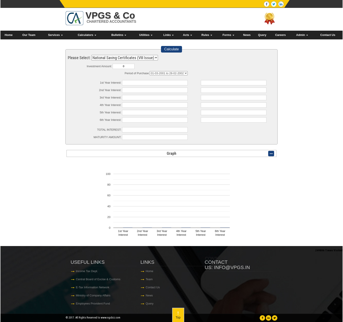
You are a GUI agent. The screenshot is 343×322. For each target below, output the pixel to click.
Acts (187, 35)
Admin (302, 35)
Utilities (145, 35)
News (247, 35)
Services (55, 35)
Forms (228, 35)
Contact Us (327, 35)
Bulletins (118, 35)
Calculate (171, 49)
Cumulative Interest (169, 73)
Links (168, 35)
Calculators (87, 35)
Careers (280, 35)
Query (262, 35)
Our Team (28, 35)
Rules (206, 35)
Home (8, 35)
